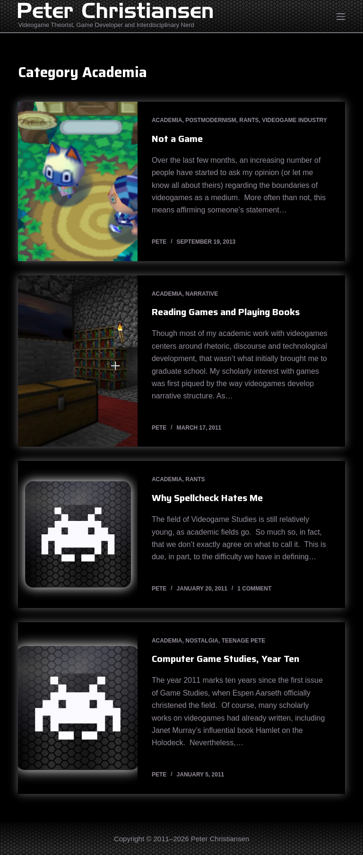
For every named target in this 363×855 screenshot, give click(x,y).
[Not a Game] (77, 181)
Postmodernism (210, 120)
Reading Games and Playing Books (226, 311)
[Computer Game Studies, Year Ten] (77, 708)
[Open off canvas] (341, 16)
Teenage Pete (244, 640)
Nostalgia (201, 640)
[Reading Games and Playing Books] (77, 361)
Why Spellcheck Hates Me (207, 497)
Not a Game (177, 138)
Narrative (201, 294)
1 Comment (254, 588)
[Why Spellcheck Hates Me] (77, 534)
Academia (167, 120)
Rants (249, 120)
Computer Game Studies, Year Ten (225, 658)
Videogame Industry (294, 120)
